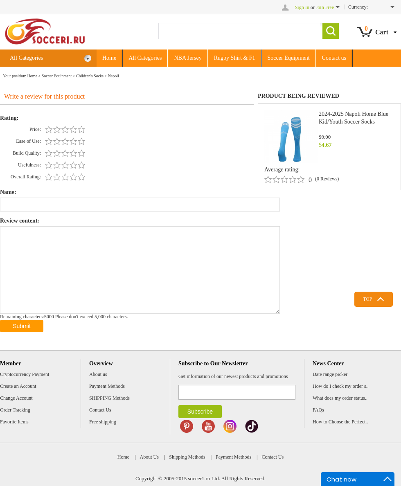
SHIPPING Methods (109, 398)
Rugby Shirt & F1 (234, 58)
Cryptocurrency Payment (24, 374)
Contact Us (100, 410)
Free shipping (102, 422)
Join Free (325, 7)
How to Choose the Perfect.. (340, 422)
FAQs (318, 410)
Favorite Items (14, 422)
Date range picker (330, 374)
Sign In (302, 7)
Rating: (9, 118)
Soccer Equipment (289, 58)
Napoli (113, 76)
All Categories (51, 58)
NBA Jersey (187, 58)
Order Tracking (15, 410)
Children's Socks (90, 76)
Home (109, 58)
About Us (149, 457)
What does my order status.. (340, 398)
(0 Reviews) (327, 179)
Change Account (16, 398)
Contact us (334, 58)
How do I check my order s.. (341, 386)
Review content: (19, 221)
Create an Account (18, 386)
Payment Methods (107, 386)
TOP (367, 299)
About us (98, 374)
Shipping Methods (187, 457)
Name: (8, 192)
